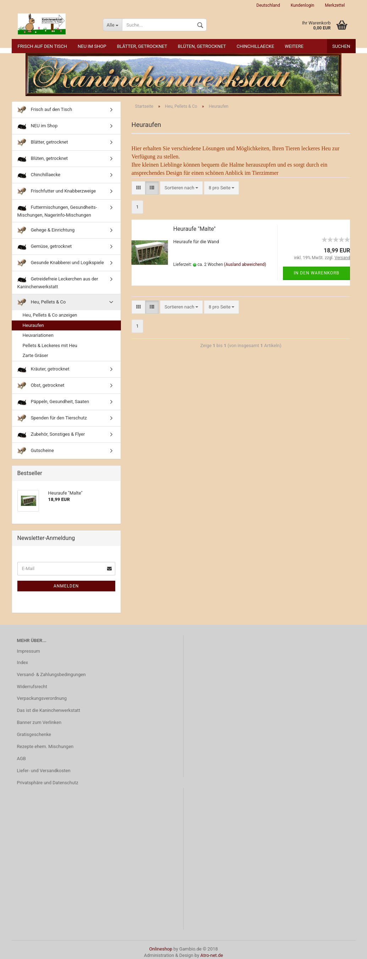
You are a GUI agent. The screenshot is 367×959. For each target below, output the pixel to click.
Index (22, 662)
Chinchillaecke (255, 46)
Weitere (294, 46)
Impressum (28, 651)
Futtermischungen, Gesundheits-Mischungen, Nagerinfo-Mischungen (57, 210)
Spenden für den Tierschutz (52, 418)
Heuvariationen (38, 335)
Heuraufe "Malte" (194, 228)
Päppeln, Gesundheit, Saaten (53, 401)
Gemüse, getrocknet (44, 246)
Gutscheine (35, 450)
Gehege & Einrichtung (46, 230)
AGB (21, 758)
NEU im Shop (92, 46)
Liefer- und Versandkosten (44, 770)
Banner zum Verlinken (39, 722)
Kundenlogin (302, 5)
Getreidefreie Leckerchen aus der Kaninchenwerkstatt (57, 282)
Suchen (341, 46)
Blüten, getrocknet (202, 46)
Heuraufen (33, 325)
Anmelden (66, 586)
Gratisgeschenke (34, 734)
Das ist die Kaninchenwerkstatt (48, 710)
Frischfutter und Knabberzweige (56, 191)
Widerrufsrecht (32, 686)
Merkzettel (335, 5)
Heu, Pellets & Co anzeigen (50, 315)
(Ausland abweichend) (245, 264)
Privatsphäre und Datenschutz (47, 782)
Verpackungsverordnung (42, 698)
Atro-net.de (211, 955)
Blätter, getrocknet (142, 46)
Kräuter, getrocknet (43, 369)
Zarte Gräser (35, 355)
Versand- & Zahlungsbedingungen (51, 674)
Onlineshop (160, 949)
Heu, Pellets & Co (41, 302)
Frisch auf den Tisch (42, 46)
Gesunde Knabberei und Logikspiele (60, 262)
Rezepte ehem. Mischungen (45, 746)
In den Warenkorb (316, 273)
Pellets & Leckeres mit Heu (50, 345)
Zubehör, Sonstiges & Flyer (51, 434)
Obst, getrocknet (41, 385)
